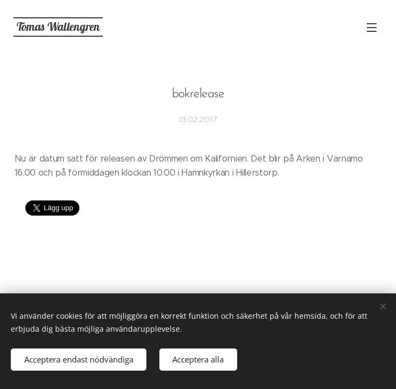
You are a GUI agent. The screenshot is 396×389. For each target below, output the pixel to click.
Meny (372, 27)
